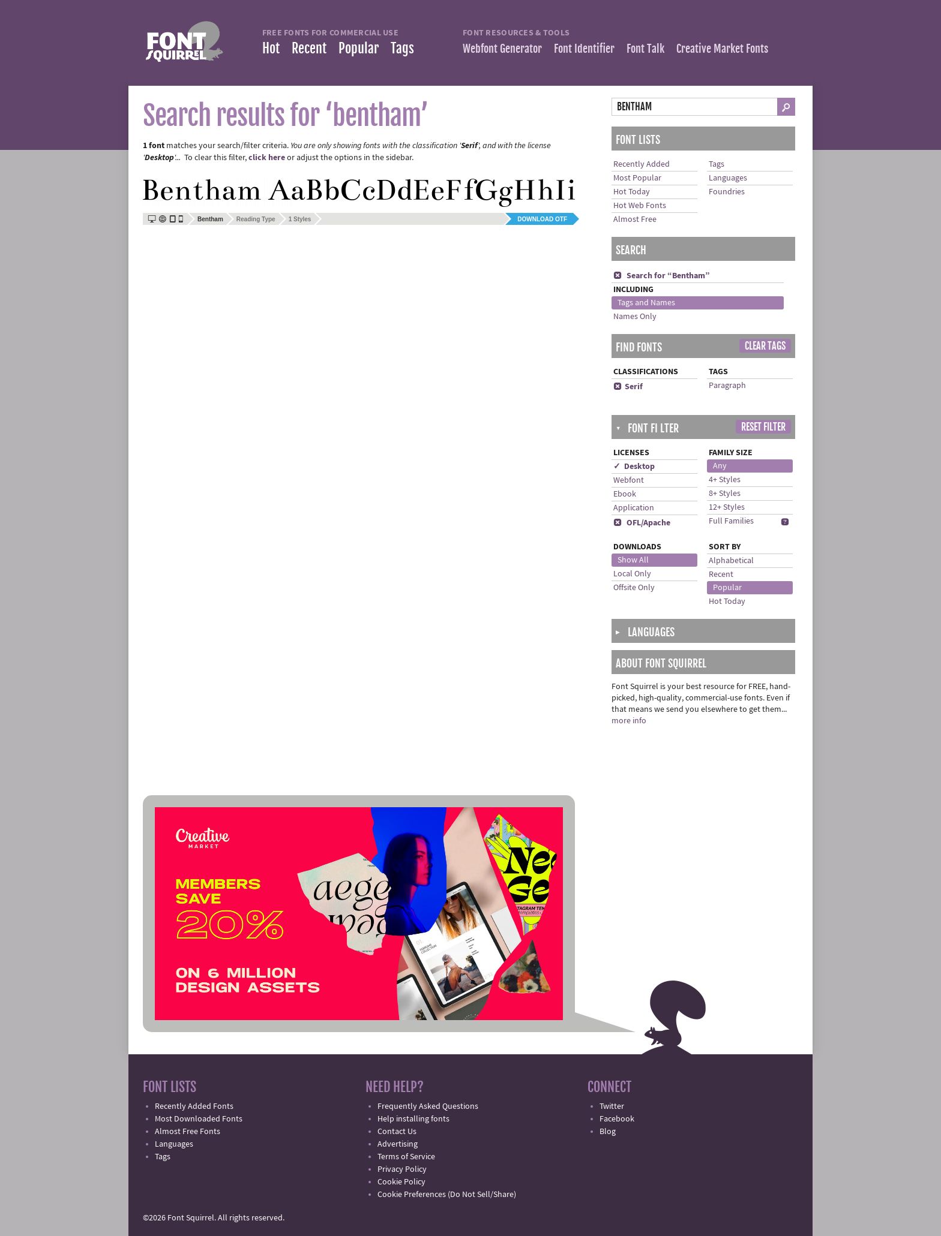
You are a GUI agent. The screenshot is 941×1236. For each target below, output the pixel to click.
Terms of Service (406, 1156)
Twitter (612, 1106)
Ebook (624, 494)
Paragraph (727, 385)
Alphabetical (731, 560)
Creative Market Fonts (722, 48)
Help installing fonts (413, 1119)
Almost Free (635, 219)
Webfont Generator (502, 48)
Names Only (635, 316)
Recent (309, 48)
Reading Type (255, 219)
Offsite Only (634, 587)
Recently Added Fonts (194, 1106)
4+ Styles (725, 479)
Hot (271, 48)
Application (633, 508)
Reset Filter (763, 427)
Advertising (397, 1144)
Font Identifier (584, 48)
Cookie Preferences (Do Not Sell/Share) (446, 1194)
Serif (628, 387)
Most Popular (637, 178)
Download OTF (542, 219)
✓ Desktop (634, 467)
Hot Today (631, 192)
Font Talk (645, 48)
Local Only (632, 574)
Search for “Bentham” (661, 276)
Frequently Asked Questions (427, 1106)
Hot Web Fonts (639, 205)
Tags (402, 48)
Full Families (731, 521)
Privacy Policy (402, 1169)
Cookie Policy (401, 1182)
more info (629, 720)
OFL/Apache (641, 523)
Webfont (628, 480)
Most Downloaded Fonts (198, 1119)
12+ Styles (727, 507)
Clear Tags (765, 346)
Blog (608, 1131)
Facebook (617, 1119)
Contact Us (396, 1131)
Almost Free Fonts (187, 1131)
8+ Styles (725, 493)
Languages (728, 178)
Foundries (727, 192)
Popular (358, 48)
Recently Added (641, 164)
